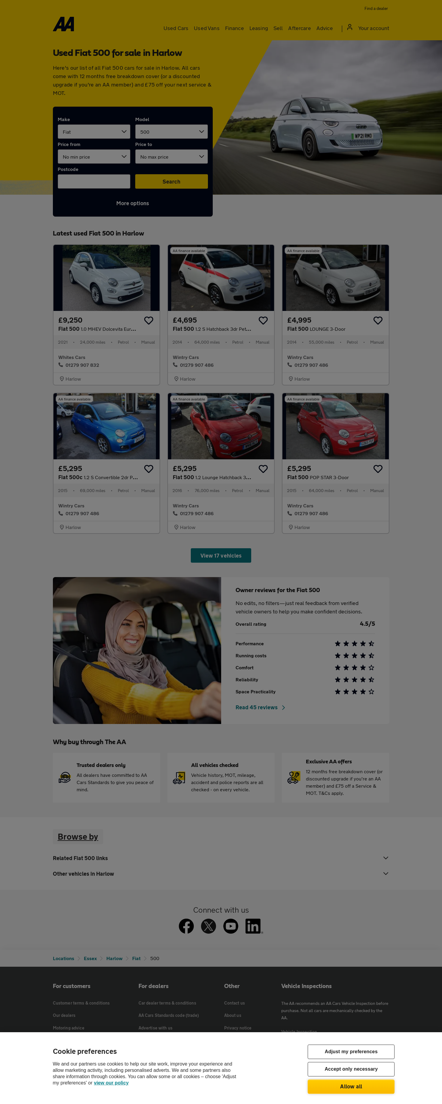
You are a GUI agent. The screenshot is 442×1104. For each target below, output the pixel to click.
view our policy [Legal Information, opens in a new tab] (111, 1082)
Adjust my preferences (351, 1051)
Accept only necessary (351, 1069)
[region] (221, 1068)
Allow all (351, 1086)
